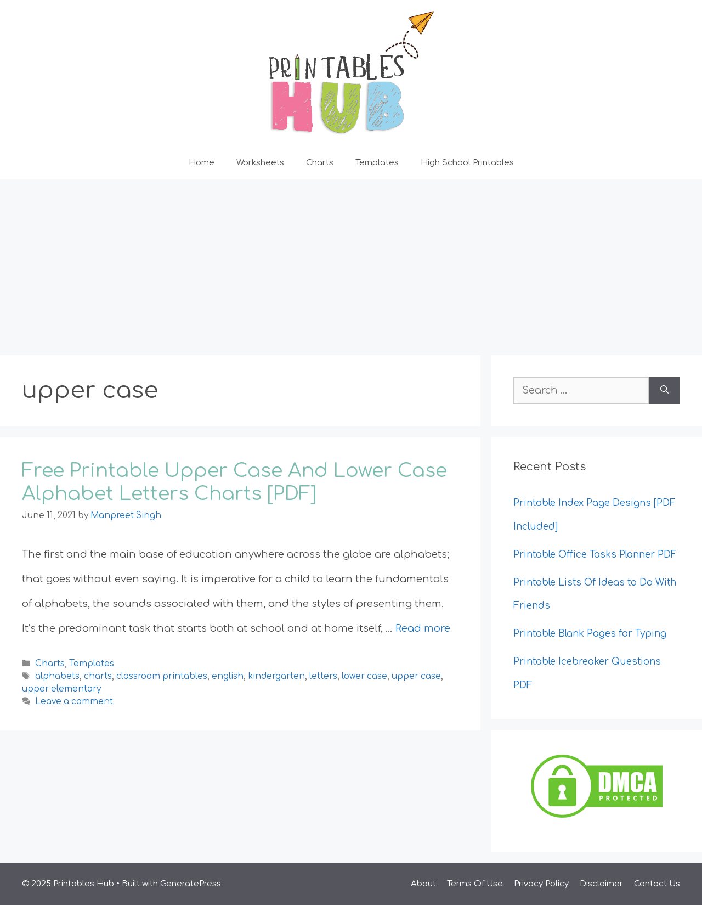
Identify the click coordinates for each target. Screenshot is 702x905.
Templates (377, 162)
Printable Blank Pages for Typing (589, 633)
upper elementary (61, 689)
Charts (319, 162)
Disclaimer (601, 884)
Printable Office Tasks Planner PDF (595, 554)
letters (323, 676)
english (228, 676)
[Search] (664, 390)
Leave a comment (74, 701)
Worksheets (260, 162)
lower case (364, 676)
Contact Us (657, 884)
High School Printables (467, 162)
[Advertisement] (351, 262)
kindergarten (276, 676)
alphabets (57, 676)
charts (98, 676)
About (423, 884)
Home (201, 162)
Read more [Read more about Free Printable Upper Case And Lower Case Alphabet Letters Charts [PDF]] (422, 628)
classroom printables (161, 676)
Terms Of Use (475, 884)
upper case (416, 676)
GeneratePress (190, 884)
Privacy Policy (541, 884)
